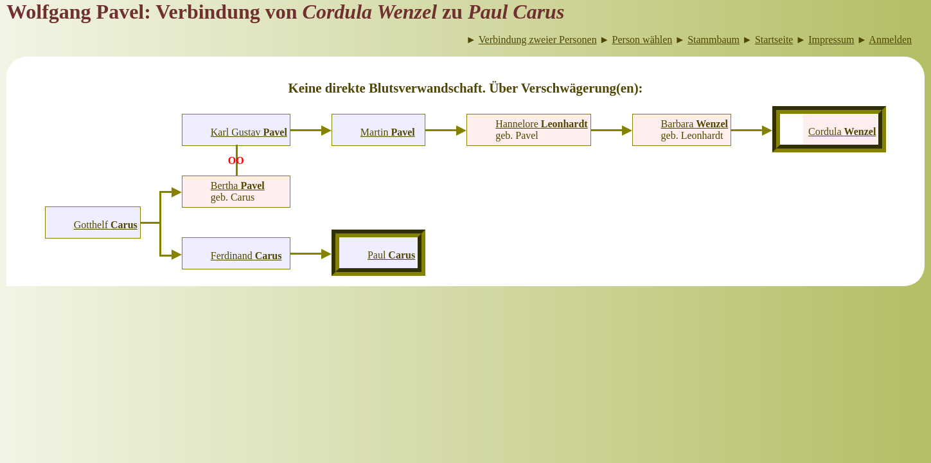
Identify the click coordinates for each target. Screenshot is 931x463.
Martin (387, 132)
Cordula (842, 131)
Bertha (238, 185)
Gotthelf (105, 224)
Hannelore (541, 123)
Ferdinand (246, 255)
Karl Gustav (249, 132)
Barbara (694, 123)
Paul (391, 255)
